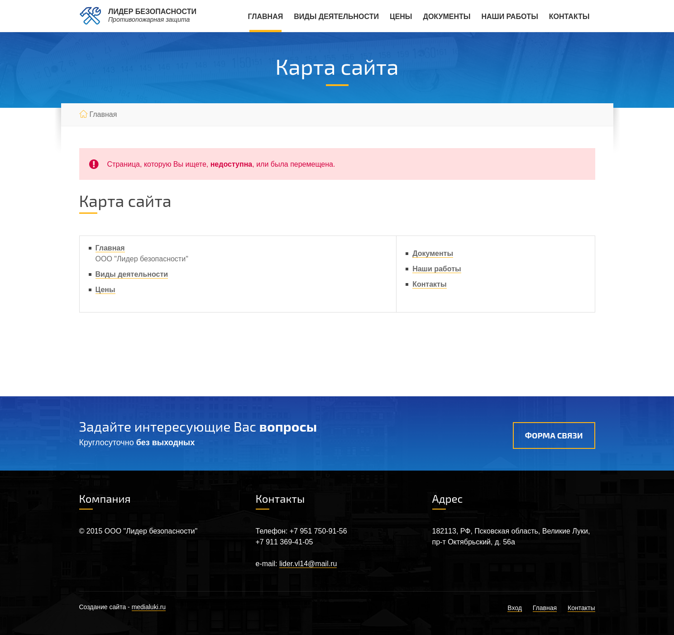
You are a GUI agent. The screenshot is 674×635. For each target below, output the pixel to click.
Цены (401, 16)
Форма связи (554, 435)
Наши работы (509, 16)
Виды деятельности (336, 16)
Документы (447, 16)
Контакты (569, 16)
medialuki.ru (149, 607)
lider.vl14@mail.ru (308, 564)
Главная (265, 16)
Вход (514, 607)
